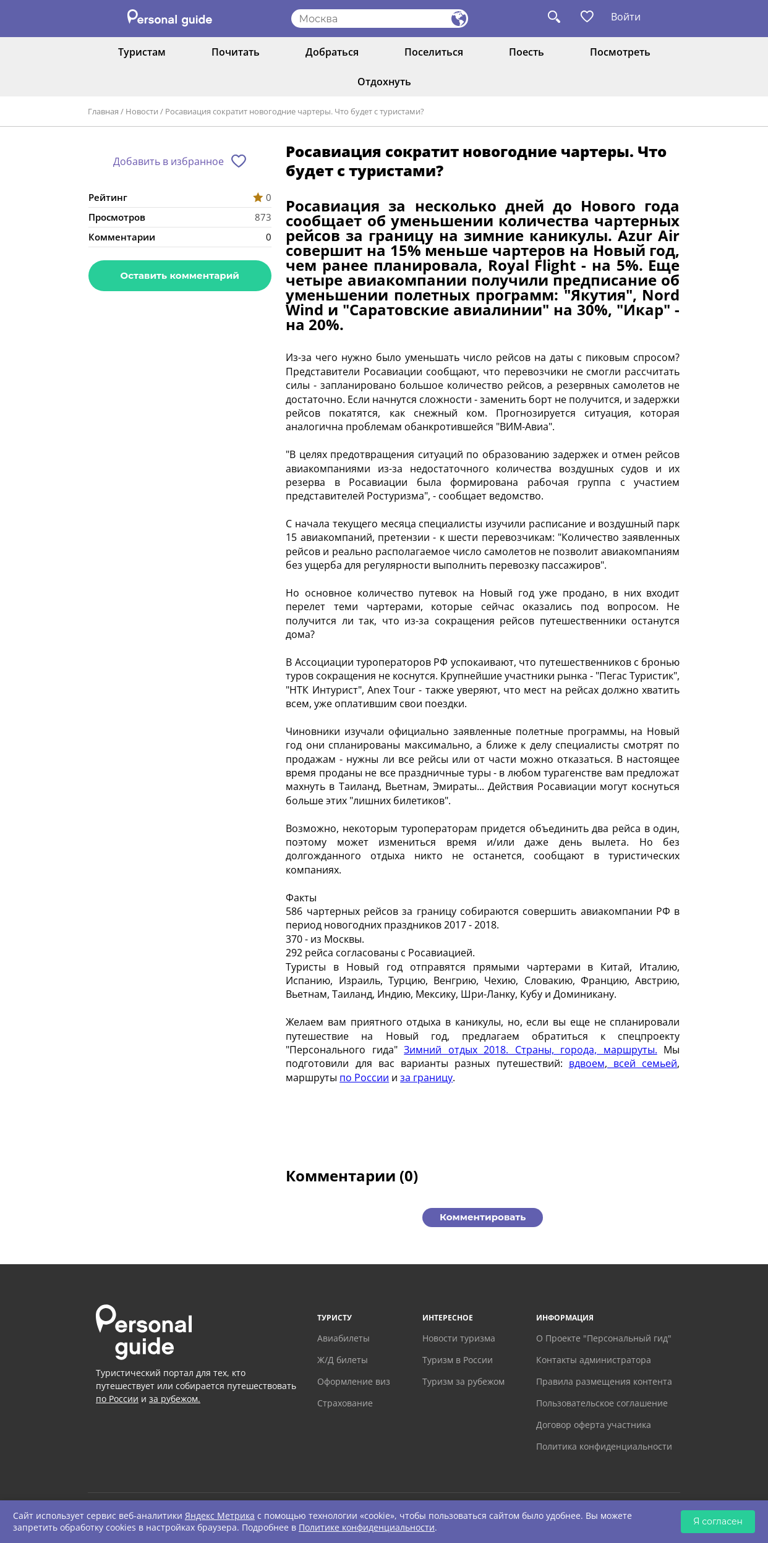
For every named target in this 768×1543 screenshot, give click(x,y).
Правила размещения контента (604, 1381)
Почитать (235, 52)
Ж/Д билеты (342, 1360)
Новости (142, 111)
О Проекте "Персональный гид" (604, 1338)
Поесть (526, 52)
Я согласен (718, 1521)
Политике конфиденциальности (367, 1527)
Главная (103, 111)
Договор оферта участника (593, 1424)
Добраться (332, 52)
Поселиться (433, 52)
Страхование (345, 1403)
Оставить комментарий (180, 275)
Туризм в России (457, 1360)
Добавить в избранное (168, 161)
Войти (626, 16)
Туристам (142, 52)
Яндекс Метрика (220, 1515)
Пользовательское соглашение (602, 1403)
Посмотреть (620, 52)
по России (364, 1077)
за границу (426, 1077)
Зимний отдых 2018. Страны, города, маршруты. (530, 1049)
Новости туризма (458, 1338)
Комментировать (483, 1217)
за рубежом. (174, 1399)
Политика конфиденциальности (604, 1446)
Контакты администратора (593, 1360)
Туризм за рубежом (463, 1381)
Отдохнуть (384, 81)
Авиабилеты (343, 1338)
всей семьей (642, 1063)
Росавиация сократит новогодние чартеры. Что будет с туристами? (294, 111)
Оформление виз (353, 1381)
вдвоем (587, 1063)
